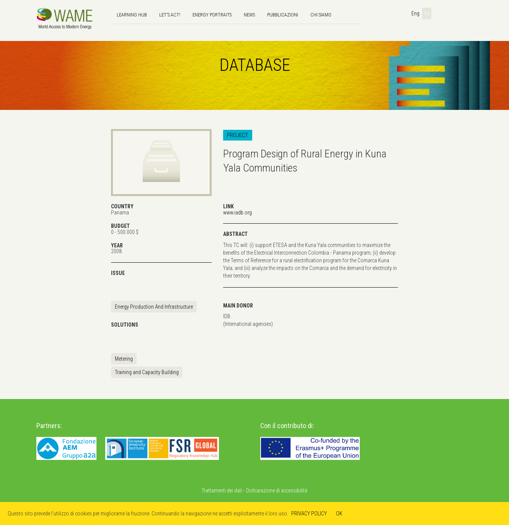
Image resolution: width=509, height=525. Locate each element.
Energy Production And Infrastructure (154, 307)
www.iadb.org (237, 212)
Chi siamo (320, 15)
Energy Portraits (212, 15)
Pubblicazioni (282, 15)
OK (339, 513)
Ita (426, 13)
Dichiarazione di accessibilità (276, 490)
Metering (124, 359)
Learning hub (132, 15)
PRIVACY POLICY (309, 513)
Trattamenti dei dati (222, 490)
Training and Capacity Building (147, 372)
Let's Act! (169, 15)
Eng (415, 13)
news (249, 15)
